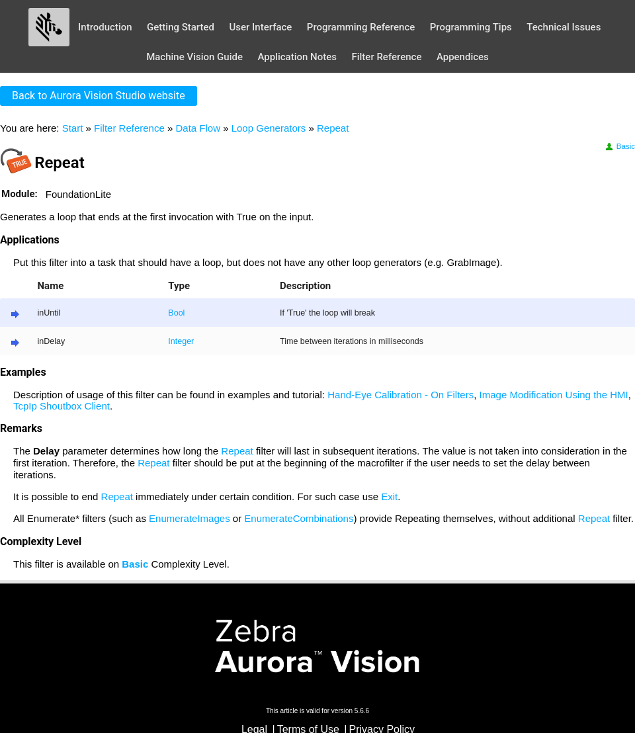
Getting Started (180, 27)
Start (72, 128)
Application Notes (297, 57)
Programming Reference (361, 27)
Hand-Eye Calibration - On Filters (400, 394)
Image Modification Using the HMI (554, 394)
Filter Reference (386, 57)
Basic (619, 146)
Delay (46, 450)
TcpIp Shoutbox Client (61, 405)
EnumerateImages (189, 518)
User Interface (260, 27)
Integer (181, 341)
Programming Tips (471, 27)
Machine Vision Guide (194, 57)
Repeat (333, 128)
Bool (176, 313)
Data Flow (197, 128)
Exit (389, 496)
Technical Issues (564, 27)
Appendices (463, 57)
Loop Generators (269, 128)
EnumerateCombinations (298, 518)
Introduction (105, 27)
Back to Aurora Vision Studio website (98, 95)
